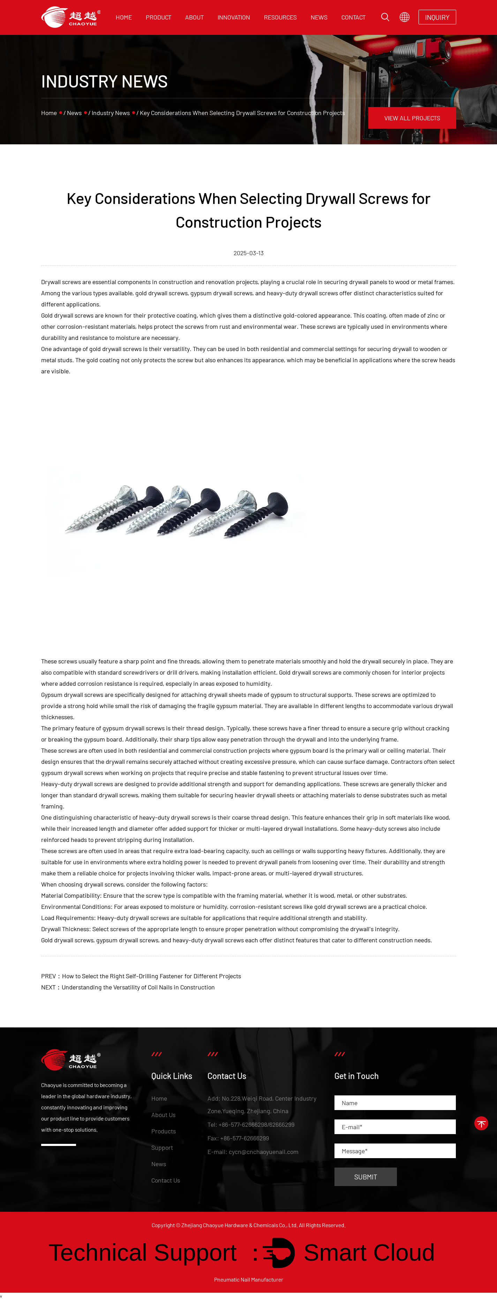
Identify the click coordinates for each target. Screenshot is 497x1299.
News (319, 17)
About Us (163, 1114)
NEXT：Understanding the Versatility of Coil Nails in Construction (128, 987)
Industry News (111, 112)
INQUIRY (437, 17)
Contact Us (165, 1180)
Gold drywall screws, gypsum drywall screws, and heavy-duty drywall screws (142, 940)
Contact (353, 17)
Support (162, 1147)
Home (124, 17)
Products (163, 1131)
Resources (280, 17)
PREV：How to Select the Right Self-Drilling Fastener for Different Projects (141, 976)
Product (158, 17)
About (194, 17)
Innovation (234, 17)
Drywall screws (61, 282)
